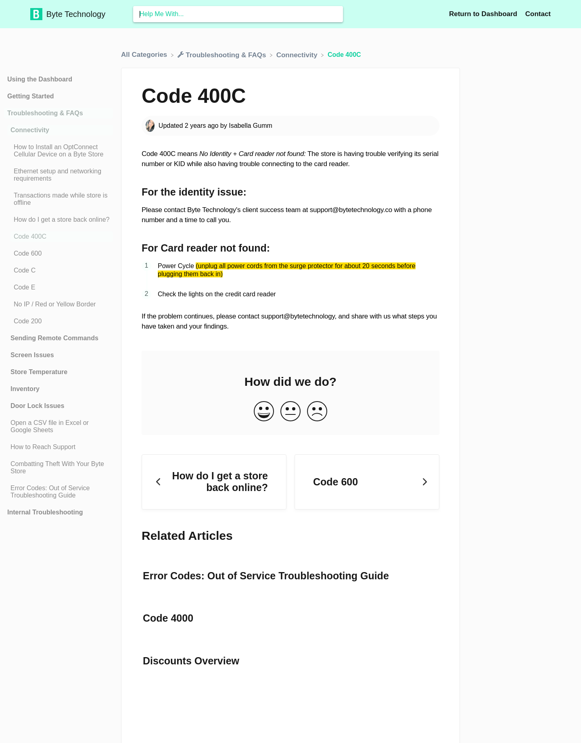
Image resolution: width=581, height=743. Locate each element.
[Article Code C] (58, 270)
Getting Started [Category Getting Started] (30, 96)
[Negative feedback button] (317, 412)
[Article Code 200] (58, 321)
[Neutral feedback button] (290, 412)
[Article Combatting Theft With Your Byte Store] (58, 468)
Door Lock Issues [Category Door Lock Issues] (37, 405)
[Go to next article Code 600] (367, 482)
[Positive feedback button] (263, 412)
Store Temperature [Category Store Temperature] (38, 371)
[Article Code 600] (58, 253)
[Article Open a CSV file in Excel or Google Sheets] (58, 426)
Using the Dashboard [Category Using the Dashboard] (39, 79)
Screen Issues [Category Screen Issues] (32, 355)
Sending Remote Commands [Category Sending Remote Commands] (54, 338)
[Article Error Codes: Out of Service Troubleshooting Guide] (58, 492)
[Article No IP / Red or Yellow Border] (58, 304)
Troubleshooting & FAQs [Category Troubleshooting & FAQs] (45, 113)
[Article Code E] (58, 287)
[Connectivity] (298, 54)
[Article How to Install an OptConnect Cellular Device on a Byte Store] (58, 151)
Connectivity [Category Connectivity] (29, 130)
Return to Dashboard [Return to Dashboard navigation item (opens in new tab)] (484, 14)
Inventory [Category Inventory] (25, 388)
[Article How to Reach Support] (58, 447)
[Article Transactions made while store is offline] (58, 199)
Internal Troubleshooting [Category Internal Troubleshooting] (45, 512)
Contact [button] (538, 14)
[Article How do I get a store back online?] (58, 219)
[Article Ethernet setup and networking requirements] (58, 175)
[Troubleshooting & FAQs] (223, 54)
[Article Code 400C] (58, 236)
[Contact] (538, 13)
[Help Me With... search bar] (238, 14)
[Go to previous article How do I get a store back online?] (214, 482)
